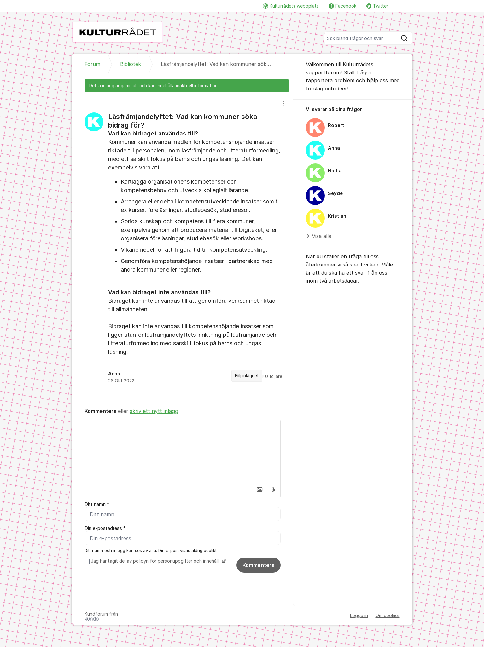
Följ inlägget (247, 375)
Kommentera (258, 565)
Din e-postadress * (105, 528)
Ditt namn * (97, 504)
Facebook (342, 6)
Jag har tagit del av (157, 561)
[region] (182, 245)
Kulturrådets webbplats (291, 6)
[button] (260, 489)
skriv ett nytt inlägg (154, 411)
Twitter (377, 6)
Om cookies (388, 615)
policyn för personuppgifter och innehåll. (177, 561)
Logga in (359, 615)
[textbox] (182, 451)
